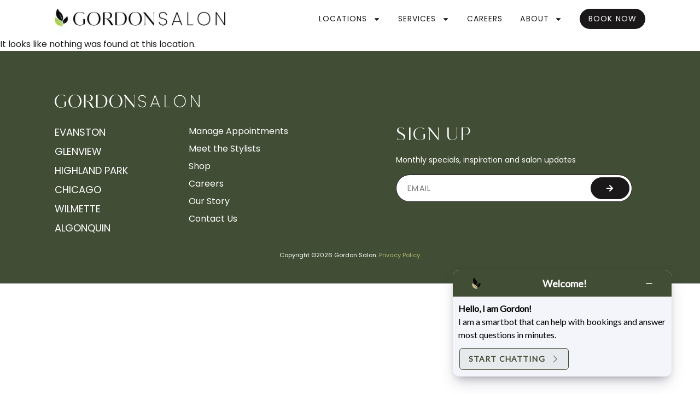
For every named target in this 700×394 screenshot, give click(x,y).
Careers (485, 18)
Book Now (612, 18)
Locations (350, 19)
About (541, 19)
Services (424, 19)
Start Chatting (514, 358)
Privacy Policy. (400, 255)
